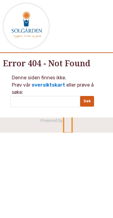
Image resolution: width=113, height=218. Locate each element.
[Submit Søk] (87, 101)
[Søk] (45, 101)
